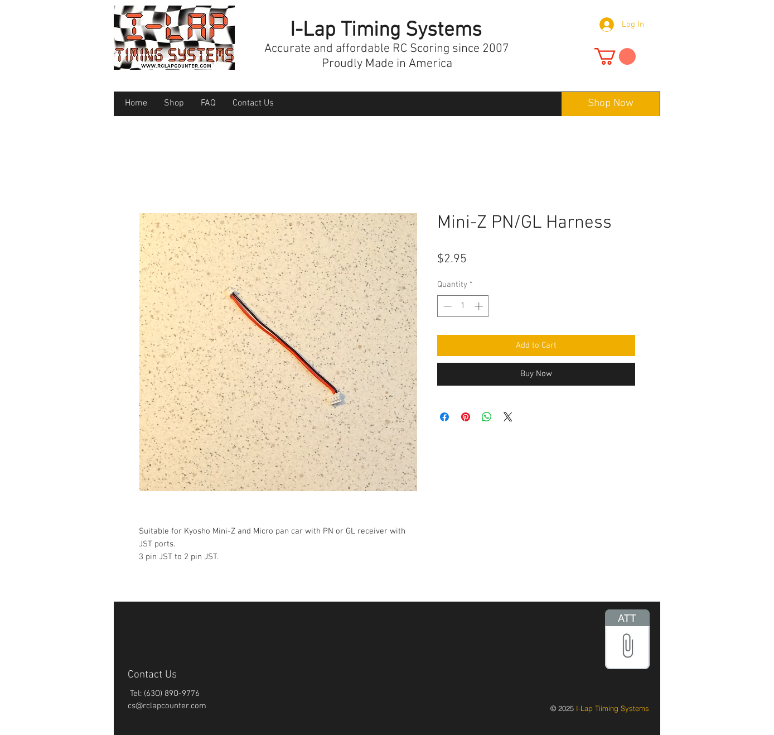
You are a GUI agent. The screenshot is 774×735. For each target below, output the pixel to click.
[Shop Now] (611, 104)
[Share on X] (508, 417)
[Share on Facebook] (444, 417)
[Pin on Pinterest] (465, 417)
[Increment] (479, 306)
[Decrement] (446, 306)
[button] (615, 56)
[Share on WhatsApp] (487, 417)
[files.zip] (627, 641)
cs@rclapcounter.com (167, 706)
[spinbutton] (463, 306)
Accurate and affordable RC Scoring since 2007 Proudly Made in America (386, 56)
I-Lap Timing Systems (386, 30)
